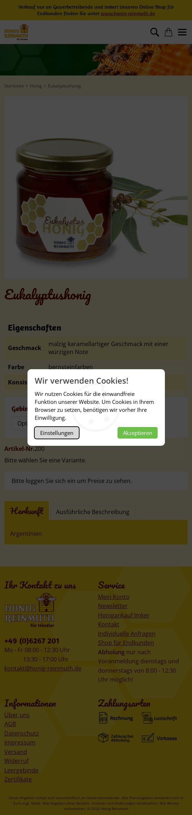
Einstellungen (56, 432)
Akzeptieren (137, 432)
